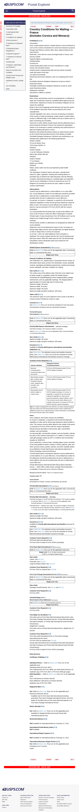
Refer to (32, 250)
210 (51, 247)
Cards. (32, 748)
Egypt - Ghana (64, 22)
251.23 (61, 587)
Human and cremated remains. (40, 68)
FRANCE (33, 147)
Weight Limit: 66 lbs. (52, 323)
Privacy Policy (60, 797)
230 (50, 486)
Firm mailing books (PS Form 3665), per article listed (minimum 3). (52, 669)
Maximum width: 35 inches (38, 286)
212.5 (39, 303)
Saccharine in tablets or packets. (40, 92)
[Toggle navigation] (6, 11)
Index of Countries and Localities (13, 71)
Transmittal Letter (11, 29)
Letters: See (34, 559)
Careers (4, 807)
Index (8, 89)
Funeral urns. (34, 63)
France (34, 32)
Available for (34, 347)
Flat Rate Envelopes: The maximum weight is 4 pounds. (46, 329)
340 (42, 706)
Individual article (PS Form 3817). (41, 667)
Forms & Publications (26, 803)
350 (45, 719)
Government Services (26, 805)
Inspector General (43, 801)
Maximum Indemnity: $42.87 (39, 693)
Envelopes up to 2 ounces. (38, 746)
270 (49, 615)
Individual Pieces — (37, 663)
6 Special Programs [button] (12, 54)
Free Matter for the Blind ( (39, 615)
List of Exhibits (11, 86)
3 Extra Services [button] (11, 40)
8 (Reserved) (10, 62)
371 (55, 727)
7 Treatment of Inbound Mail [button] (14, 58)
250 (58, 574)
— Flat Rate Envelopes (61, 326)
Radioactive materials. (37, 90)
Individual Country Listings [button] (14, 80)
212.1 (40, 294)
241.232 (52, 564)
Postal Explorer (39, 4)
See (31, 305)
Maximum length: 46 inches (39, 284)
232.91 (40, 522)
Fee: (31, 691)
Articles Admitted (36, 365)
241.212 (41, 559)
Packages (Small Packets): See (40, 587)
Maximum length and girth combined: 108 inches (46, 291)
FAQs (3, 801)
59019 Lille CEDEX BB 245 (39, 154)
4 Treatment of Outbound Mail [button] (14, 44)
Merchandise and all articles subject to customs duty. (37, 392)
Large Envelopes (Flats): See (39, 564)
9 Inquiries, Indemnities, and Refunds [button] (14, 66)
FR (41, 476)
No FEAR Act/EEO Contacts (64, 803)
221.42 (40, 337)
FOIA (58, 801)
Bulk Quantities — (36, 674)
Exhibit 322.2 (37, 352)
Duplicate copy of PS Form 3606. (41, 683)
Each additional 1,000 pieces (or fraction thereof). (46, 681)
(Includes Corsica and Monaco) (49, 35)
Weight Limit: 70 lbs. (52, 255)
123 (50, 360)
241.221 (43, 561)
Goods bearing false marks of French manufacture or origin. (49, 66)
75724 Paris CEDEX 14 (37, 145)
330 (43, 687)
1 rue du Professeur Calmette (39, 152)
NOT (31, 723)
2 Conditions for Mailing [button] (13, 37)
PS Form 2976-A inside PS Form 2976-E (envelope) (47, 542)
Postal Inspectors (43, 799)
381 (52, 733)
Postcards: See (35, 561)
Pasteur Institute (35, 141)
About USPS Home (25, 797)
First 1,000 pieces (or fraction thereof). (42, 678)
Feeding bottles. (35, 61)
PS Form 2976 (34, 593)
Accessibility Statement (63, 805)
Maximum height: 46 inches (39, 289)
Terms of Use (60, 799)
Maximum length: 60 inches (39, 339)
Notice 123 (39, 250)
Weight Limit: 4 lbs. (52, 582)
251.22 (53, 587)
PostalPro (41, 810)
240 (52, 547)
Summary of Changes (13, 26)
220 (40, 314)
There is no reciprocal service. (55, 472)
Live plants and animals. (38, 75)
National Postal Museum (45, 805)
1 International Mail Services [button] (12, 33)
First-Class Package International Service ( (43, 574)
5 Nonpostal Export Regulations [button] (12, 50)
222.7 (39, 345)
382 (58, 741)
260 (42, 597)
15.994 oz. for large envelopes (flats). (52, 554)
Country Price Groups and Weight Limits (15, 77)
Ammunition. (34, 43)
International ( (34, 314)
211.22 (40, 271)
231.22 (40, 513)
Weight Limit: (43, 552)
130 (40, 41)
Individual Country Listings (52, 22)
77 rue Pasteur (35, 161)
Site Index (4, 799)
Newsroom (23, 799)
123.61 (53, 569)
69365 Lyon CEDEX (36, 163)
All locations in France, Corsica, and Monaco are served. (48, 481)
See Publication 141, (36, 260)
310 (46, 657)
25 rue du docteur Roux (37, 143)
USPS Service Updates (26, 801)
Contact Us (5, 797)
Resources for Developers (45, 807)
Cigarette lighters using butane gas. (41, 59)
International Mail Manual (15, 23)
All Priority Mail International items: (41, 540)
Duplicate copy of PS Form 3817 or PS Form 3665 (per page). (50, 672)
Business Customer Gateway (46, 797)
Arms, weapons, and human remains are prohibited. (47, 418)
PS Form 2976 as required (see (40, 569)
